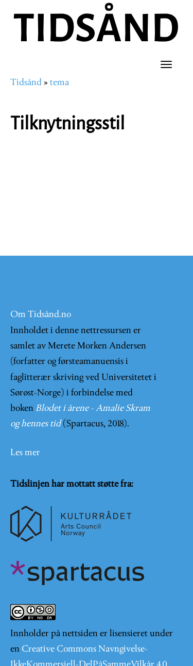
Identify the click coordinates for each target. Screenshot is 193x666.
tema (59, 83)
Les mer (25, 453)
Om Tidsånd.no (40, 315)
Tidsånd (26, 83)
